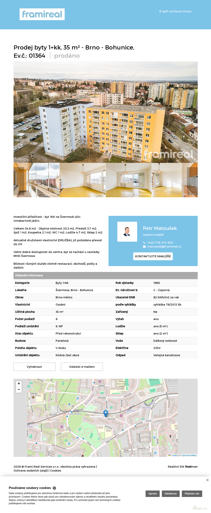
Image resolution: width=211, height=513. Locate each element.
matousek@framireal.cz (164, 246)
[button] (105, 414)
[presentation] (19, 181)
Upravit (153, 493)
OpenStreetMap (189, 455)
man (191, 466)
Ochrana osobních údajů (31, 470)
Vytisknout (34, 366)
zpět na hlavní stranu (175, 11)
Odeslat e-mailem (82, 366)
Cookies (55, 470)
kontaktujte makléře (153, 256)
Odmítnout (171, 493)
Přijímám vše (192, 493)
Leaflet (172, 455)
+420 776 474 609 (160, 242)
